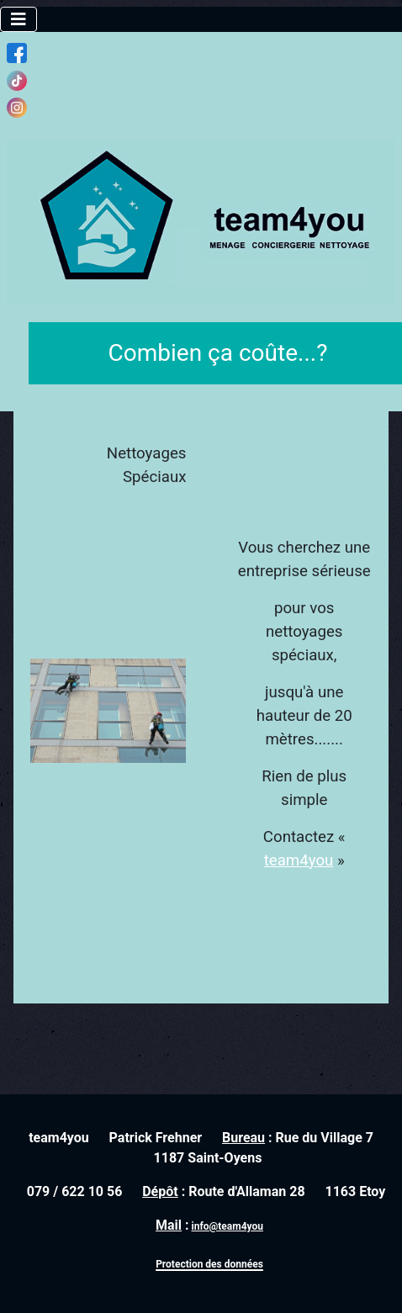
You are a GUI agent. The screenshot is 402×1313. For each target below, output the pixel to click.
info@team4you (227, 1226)
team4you (299, 860)
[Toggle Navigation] (18, 19)
